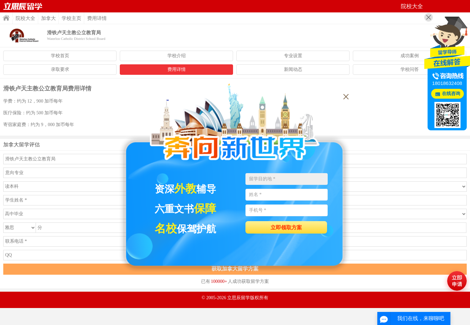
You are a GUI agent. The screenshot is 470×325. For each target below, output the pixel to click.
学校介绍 (176, 55)
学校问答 (409, 69)
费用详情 (176, 69)
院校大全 (25, 18)
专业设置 (293, 55)
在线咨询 (451, 93)
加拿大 (48, 18)
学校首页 (60, 55)
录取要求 (60, 69)
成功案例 (409, 55)
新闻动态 (293, 69)
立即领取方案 (286, 227)
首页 (22, 6)
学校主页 (71, 18)
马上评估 (457, 281)
